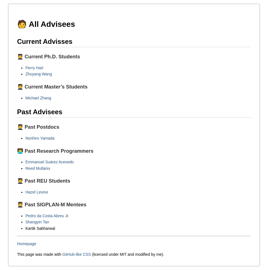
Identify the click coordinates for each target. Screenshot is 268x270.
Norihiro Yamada (40, 138)
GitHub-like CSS (76, 254)
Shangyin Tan (37, 222)
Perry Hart (34, 68)
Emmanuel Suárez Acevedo (49, 162)
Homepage (26, 244)
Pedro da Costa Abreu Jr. (47, 216)
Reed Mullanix (37, 168)
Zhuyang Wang (38, 74)
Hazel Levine (36, 192)
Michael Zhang (38, 98)
